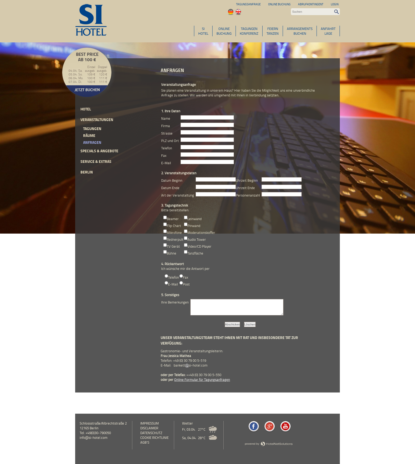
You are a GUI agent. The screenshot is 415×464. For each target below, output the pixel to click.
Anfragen (92, 142)
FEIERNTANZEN (273, 31)
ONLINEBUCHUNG (224, 31)
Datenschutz (151, 432)
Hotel (85, 109)
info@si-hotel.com (93, 437)
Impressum (149, 423)
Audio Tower (196, 239)
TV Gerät (173, 246)
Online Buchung (279, 4)
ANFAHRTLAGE (328, 31)
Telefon (173, 277)
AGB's (144, 442)
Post (186, 284)
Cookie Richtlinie (154, 437)
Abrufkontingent (310, 4)
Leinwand (194, 218)
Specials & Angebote (99, 151)
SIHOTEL (203, 31)
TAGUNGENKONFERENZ (249, 31)
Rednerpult (175, 239)
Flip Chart (174, 225)
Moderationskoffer (201, 232)
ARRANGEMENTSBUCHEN (300, 31)
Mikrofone (174, 232)
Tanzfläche (195, 253)
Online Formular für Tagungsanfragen (202, 379)
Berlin (86, 172)
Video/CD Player (199, 246)
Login (335, 4)
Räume (89, 135)
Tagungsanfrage (248, 4)
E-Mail (173, 284)
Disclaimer (149, 428)
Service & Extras (95, 161)
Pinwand (193, 225)
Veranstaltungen (96, 119)
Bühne (171, 253)
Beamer (173, 218)
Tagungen (92, 128)
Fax (185, 277)
